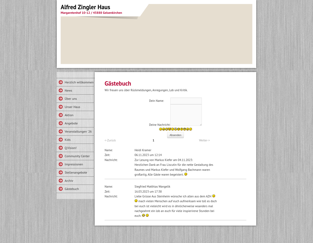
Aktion (69, 115)
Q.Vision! (71, 148)
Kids (67, 140)
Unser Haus (72, 107)
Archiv (69, 181)
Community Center (77, 156)
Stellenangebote (76, 172)
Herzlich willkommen (79, 82)
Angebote (71, 123)
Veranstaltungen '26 (78, 131)
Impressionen (74, 164)
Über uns (71, 99)
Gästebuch (72, 189)
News (68, 90)
